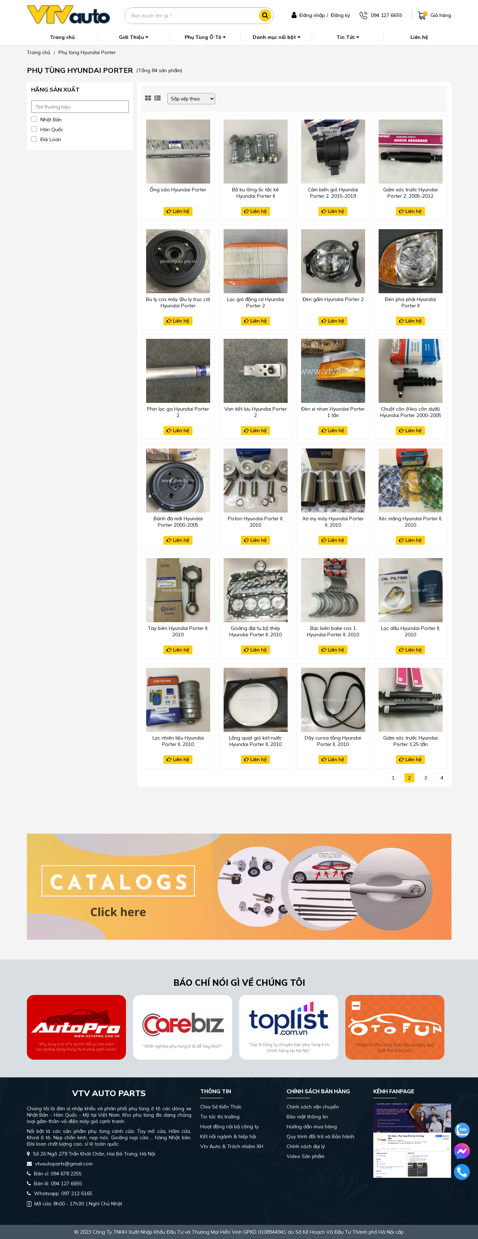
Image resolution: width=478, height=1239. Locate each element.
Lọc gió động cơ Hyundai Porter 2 (255, 302)
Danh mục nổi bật (276, 37)
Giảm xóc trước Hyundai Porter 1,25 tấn (410, 741)
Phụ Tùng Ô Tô (205, 37)
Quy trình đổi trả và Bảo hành (320, 1136)
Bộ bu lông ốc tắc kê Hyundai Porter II (255, 192)
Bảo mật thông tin (307, 1116)
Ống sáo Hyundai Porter (178, 189)
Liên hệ (419, 37)
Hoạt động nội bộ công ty (229, 1126)
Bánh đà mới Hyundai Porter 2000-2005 (178, 521)
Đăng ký (340, 15)
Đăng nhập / (313, 15)
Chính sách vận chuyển (313, 1107)
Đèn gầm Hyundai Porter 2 (333, 299)
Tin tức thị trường (220, 1116)
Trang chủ (62, 37)
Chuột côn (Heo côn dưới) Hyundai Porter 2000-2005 (410, 412)
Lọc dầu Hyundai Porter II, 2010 (410, 631)
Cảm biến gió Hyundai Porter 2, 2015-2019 (333, 192)
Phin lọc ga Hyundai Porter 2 (178, 412)
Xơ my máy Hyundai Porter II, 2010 (333, 521)
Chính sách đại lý (306, 1146)
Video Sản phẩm (305, 1156)
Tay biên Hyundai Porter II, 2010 (178, 631)
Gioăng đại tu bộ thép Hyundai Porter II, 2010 (255, 631)
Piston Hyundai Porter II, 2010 (255, 521)
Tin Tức (347, 37)
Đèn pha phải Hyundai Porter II (410, 302)
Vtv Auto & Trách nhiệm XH (231, 1146)
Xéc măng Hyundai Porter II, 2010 (410, 521)
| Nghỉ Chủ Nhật (74, 1203)
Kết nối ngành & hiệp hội (228, 1136)
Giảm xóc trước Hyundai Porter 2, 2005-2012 (410, 192)
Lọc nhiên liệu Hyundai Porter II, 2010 (178, 741)
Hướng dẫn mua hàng (312, 1126)
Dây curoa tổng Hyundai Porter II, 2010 (333, 741)
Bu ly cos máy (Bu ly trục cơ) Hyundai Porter (178, 302)
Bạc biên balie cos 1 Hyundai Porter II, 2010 (333, 631)
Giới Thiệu (133, 37)
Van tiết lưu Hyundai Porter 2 (255, 412)
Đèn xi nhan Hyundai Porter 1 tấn (333, 412)
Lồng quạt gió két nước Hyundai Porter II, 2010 (255, 741)
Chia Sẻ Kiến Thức (221, 1107)
